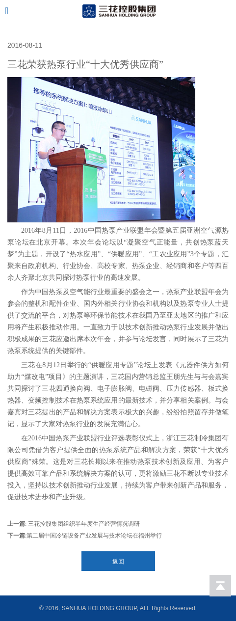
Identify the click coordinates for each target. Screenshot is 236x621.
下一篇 (16, 535)
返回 (118, 561)
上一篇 (16, 523)
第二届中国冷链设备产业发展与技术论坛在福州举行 (94, 535)
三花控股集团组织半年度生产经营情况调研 (83, 523)
